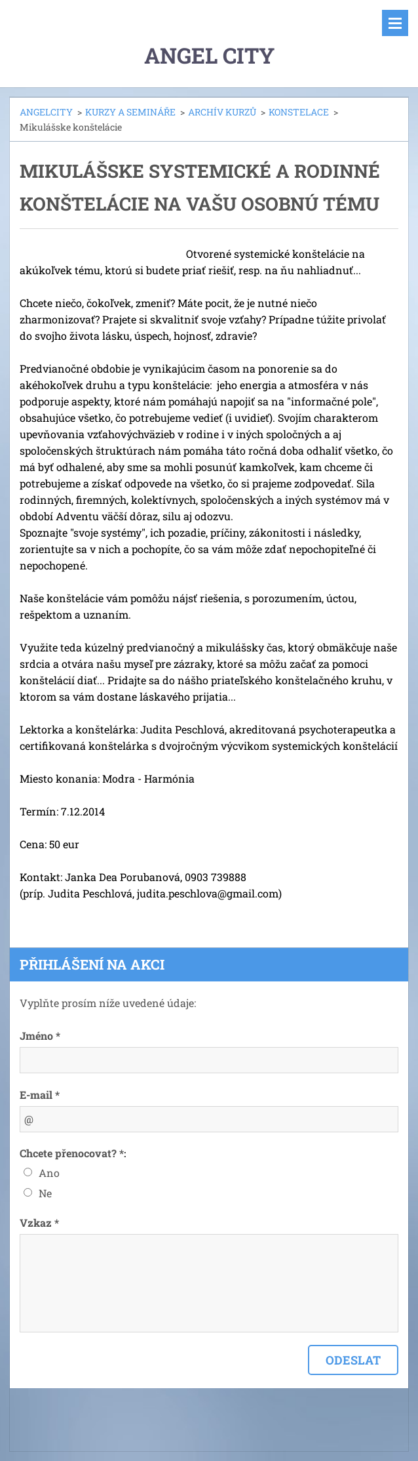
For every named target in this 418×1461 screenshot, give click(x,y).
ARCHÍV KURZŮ (222, 112)
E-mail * (40, 1094)
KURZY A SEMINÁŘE (130, 112)
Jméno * (40, 1035)
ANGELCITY (46, 112)
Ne (45, 1193)
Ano (49, 1173)
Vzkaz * (39, 1222)
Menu (395, 23)
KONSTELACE (299, 112)
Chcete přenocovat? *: (73, 1153)
